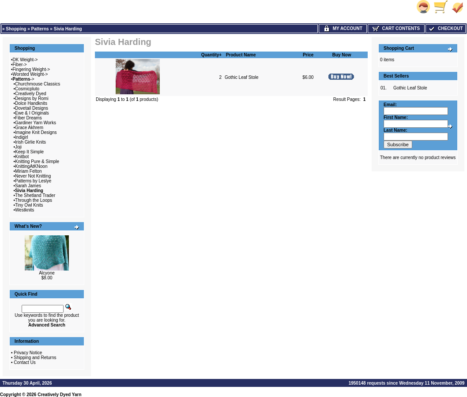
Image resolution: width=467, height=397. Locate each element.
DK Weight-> (25, 59)
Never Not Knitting (33, 176)
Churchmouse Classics (37, 84)
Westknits (24, 210)
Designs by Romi (32, 98)
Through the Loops (33, 200)
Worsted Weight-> (30, 74)
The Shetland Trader (35, 195)
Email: (390, 104)
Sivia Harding (68, 28)
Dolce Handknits (31, 103)
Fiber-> (20, 64)
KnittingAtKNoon (31, 166)
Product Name (241, 54)
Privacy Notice (28, 352)
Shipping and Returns (35, 357)
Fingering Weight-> (31, 69)
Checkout (445, 28)
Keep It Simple (29, 151)
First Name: (396, 117)
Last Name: (395, 130)
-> (23, 79)
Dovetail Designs (31, 108)
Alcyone (47, 273)
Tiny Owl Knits (29, 205)
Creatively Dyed (30, 93)
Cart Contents (396, 28)
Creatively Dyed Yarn (59, 394)
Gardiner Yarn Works (35, 122)
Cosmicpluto (27, 88)
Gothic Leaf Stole (242, 77)
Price (308, 54)
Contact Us (24, 362)
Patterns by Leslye (33, 180)
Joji (18, 147)
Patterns (40, 28)
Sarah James (28, 185)
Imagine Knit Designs (36, 132)
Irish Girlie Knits (30, 142)
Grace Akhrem (29, 127)
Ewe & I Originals (32, 113)
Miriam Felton (28, 171)
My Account (342, 28)
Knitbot (22, 156)
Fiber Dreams (28, 117)
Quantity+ (211, 54)
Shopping (16, 28)
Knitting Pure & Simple (37, 161)
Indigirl (21, 137)
